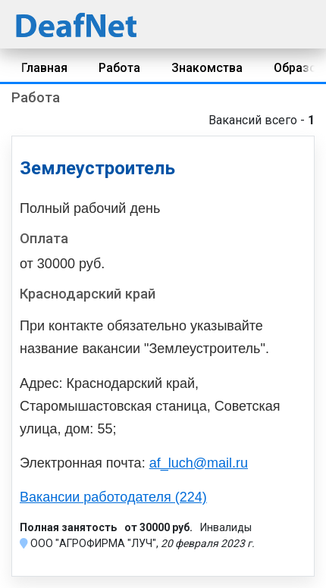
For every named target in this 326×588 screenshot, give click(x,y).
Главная (44, 68)
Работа (119, 68)
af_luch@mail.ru (198, 463)
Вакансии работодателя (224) (113, 497)
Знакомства (207, 68)
